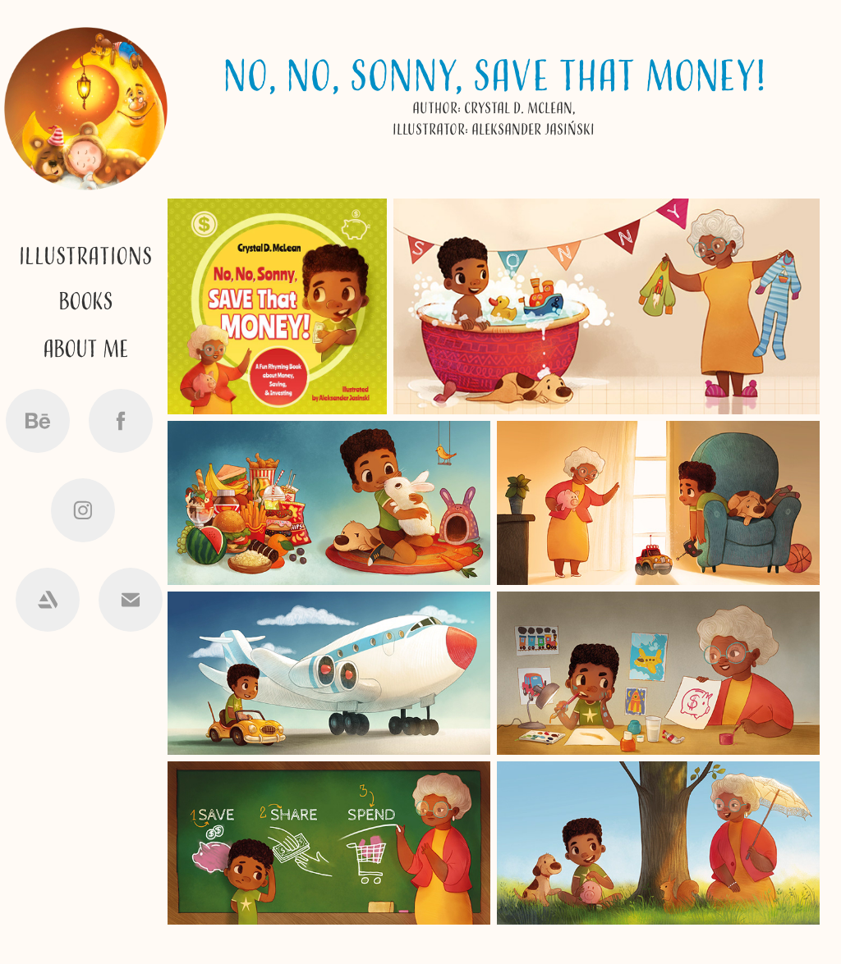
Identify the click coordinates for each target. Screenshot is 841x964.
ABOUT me (86, 350)
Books (85, 302)
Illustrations (86, 257)
